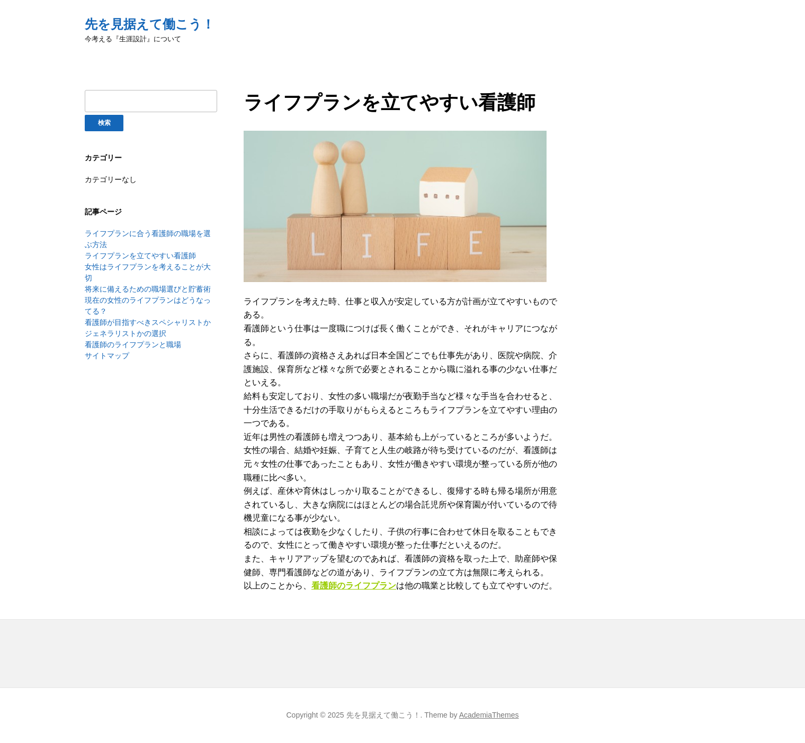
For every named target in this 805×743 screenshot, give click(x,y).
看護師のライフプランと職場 (133, 344)
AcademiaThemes (489, 715)
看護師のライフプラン (353, 585)
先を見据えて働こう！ (149, 24)
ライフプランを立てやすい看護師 (140, 255)
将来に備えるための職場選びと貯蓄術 (148, 289)
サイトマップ (107, 355)
